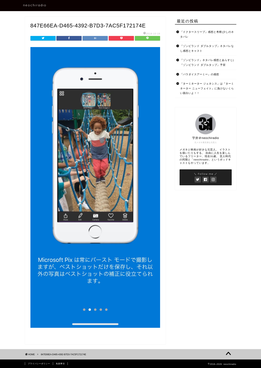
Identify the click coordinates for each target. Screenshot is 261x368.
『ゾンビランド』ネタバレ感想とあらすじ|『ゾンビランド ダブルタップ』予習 (207, 62)
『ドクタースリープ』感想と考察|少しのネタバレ (207, 34)
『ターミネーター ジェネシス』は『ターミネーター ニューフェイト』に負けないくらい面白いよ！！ (207, 88)
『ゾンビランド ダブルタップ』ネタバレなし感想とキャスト (207, 48)
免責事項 (60, 363)
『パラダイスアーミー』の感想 (199, 74)
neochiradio (35, 5)
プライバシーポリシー (39, 363)
